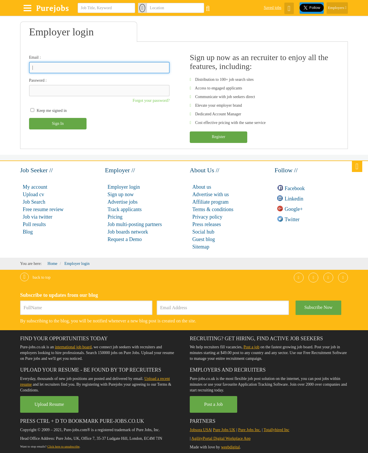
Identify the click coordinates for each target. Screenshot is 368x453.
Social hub (203, 232)
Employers (337, 7)
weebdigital (230, 447)
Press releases (206, 224)
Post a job (251, 347)
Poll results (34, 224)
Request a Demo (125, 239)
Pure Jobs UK (224, 430)
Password (37, 80)
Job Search (34, 202)
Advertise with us (210, 194)
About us (201, 187)
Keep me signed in (52, 110)
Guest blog (203, 239)
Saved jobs (272, 7)
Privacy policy (207, 217)
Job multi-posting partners (135, 224)
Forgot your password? (151, 100)
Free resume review (43, 209)
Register (218, 137)
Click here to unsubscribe (63, 446)
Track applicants (125, 209)
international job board (73, 347)
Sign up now (121, 194)
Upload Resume (49, 404)
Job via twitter (37, 217)
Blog (28, 232)
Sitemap (200, 247)
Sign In (58, 123)
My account (35, 187)
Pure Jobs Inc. (249, 430)
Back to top (35, 277)
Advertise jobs (122, 202)
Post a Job (213, 404)
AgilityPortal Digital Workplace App (221, 438)
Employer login (124, 187)
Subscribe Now (318, 307)
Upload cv (33, 194)
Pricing (115, 217)
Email (34, 57)
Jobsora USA (200, 430)
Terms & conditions (212, 209)
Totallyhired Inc (277, 430)
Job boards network (128, 232)
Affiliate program (210, 202)
